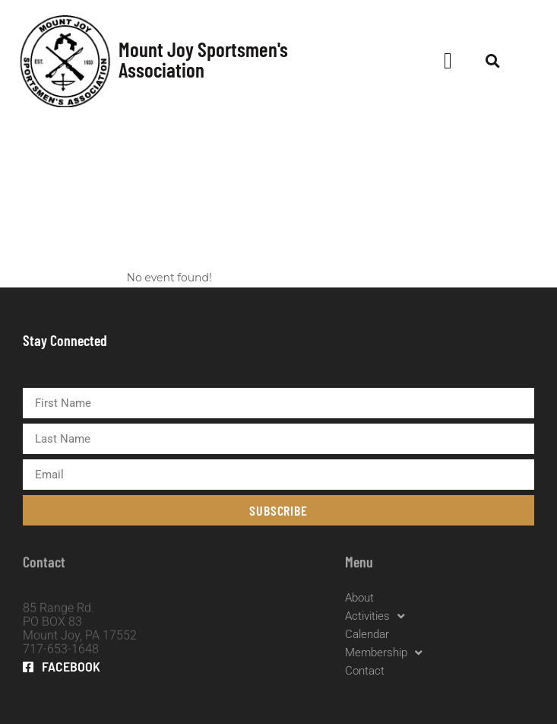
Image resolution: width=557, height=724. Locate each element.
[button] (448, 61)
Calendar (367, 634)
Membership (383, 652)
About (359, 598)
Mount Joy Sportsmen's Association (203, 59)
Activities (375, 616)
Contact (365, 671)
